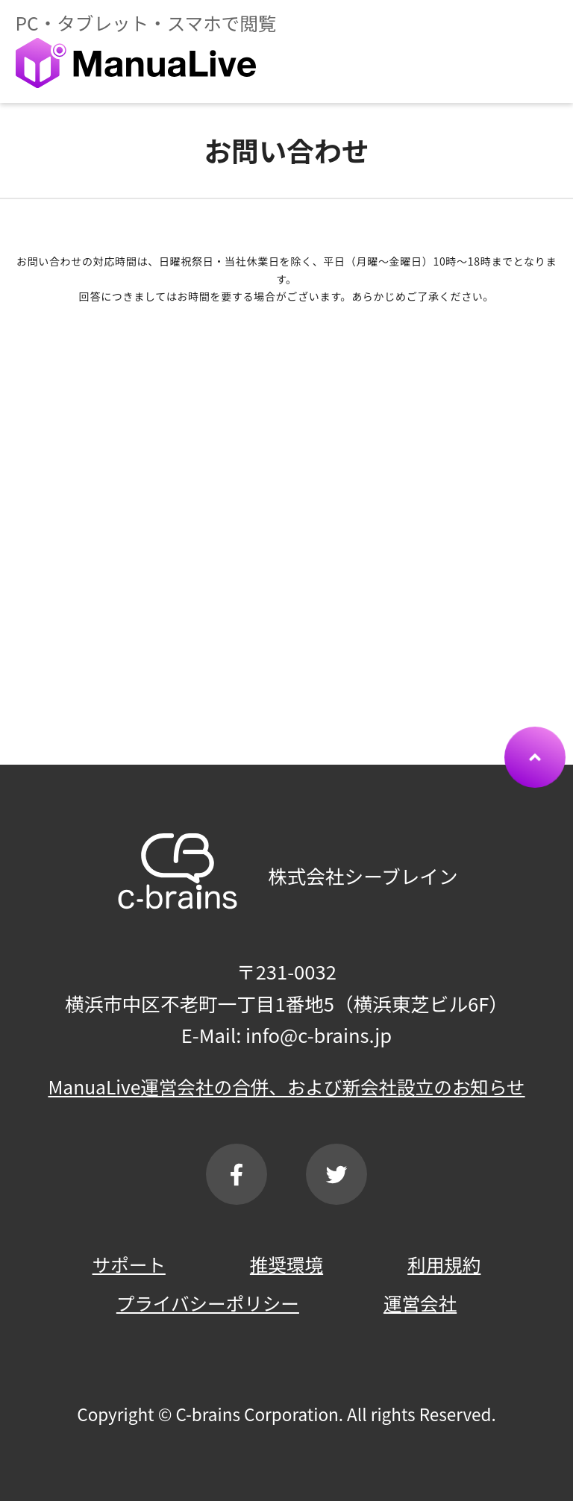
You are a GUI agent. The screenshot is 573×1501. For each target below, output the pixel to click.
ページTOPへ (535, 787)
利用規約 (443, 1263)
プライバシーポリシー (207, 1302)
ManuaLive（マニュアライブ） (135, 63)
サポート (129, 1263)
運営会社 (420, 1302)
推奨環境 (286, 1263)
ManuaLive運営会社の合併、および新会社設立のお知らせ (286, 1086)
